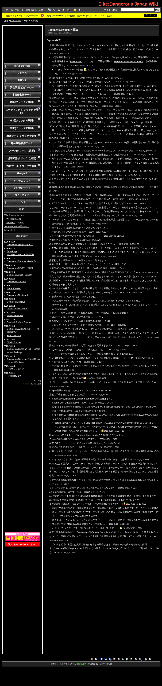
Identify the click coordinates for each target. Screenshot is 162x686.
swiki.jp (80, 664)
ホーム (9, 10)
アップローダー (31, 15)
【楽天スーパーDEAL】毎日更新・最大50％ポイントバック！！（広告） (79, 15)
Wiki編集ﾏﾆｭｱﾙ (13, 219)
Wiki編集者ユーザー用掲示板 (20, 254)
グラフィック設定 (15, 369)
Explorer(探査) (54, 40)
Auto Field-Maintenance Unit (128, 61)
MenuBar (10, 222)
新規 (34, 10)
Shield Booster (14, 342)
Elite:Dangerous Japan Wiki (128, 4)
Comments (15, 20)
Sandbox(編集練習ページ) (16, 226)
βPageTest (9, 230)
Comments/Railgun (16, 302)
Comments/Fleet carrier (18, 295)
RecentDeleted (14, 288)
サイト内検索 (111, 9)
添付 (41, 10)
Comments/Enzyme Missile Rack (23, 261)
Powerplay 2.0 (14, 376)
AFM (124, 69)
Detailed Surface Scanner (19, 322)
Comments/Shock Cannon (19, 275)
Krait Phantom (14, 335)
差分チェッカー (13, 15)
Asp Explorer (123, 414)
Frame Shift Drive (61, 402)
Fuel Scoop (76, 61)
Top (6, 20)
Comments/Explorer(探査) (63, 29)
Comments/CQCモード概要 (20, 268)
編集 (28, 10)
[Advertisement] (22, 44)
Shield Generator (15, 315)
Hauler (73, 414)
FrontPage (12, 251)
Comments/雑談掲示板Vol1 (20, 244)
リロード (19, 10)
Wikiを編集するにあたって (16, 215)
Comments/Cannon (16, 281)
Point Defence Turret (17, 308)
